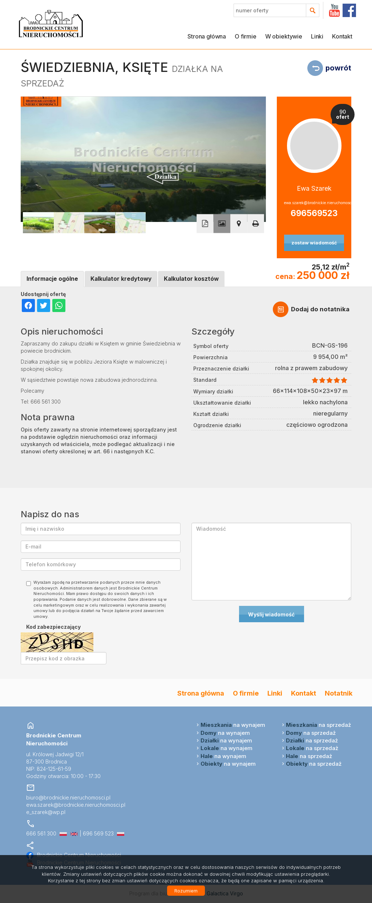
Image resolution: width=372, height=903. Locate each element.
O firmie (245, 36)
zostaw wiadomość (314, 243)
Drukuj (255, 223)
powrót (338, 68)
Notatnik (338, 693)
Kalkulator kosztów (191, 278)
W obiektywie (283, 36)
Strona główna (206, 36)
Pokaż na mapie (238, 223)
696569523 (314, 213)
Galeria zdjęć (222, 223)
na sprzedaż (318, 724)
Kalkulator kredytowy (120, 278)
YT (334, 10)
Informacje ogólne (52, 278)
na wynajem (233, 724)
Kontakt (342, 36)
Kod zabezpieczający (53, 627)
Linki (317, 36)
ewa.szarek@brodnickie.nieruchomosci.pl (314, 203)
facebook (349, 10)
